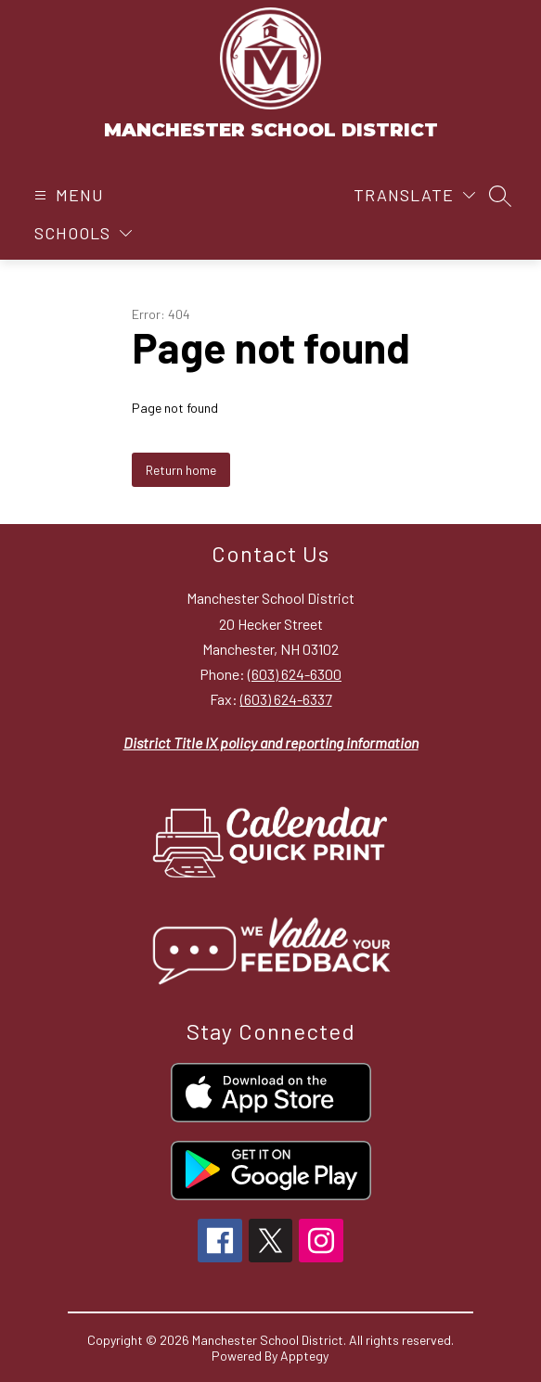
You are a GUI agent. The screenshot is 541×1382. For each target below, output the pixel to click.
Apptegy (304, 1355)
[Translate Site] (414, 195)
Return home (181, 470)
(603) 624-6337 (286, 699)
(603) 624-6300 (294, 674)
